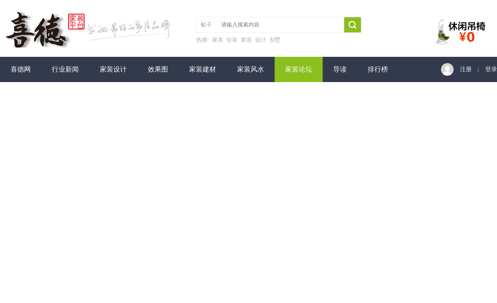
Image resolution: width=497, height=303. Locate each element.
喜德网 (21, 69)
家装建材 (202, 69)
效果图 (158, 69)
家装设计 (113, 69)
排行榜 (378, 69)
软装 (232, 40)
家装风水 (250, 69)
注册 (466, 69)
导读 (340, 69)
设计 (260, 40)
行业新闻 (65, 69)
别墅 (275, 40)
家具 (217, 40)
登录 (491, 69)
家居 (246, 40)
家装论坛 (298, 69)
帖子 (206, 24)
